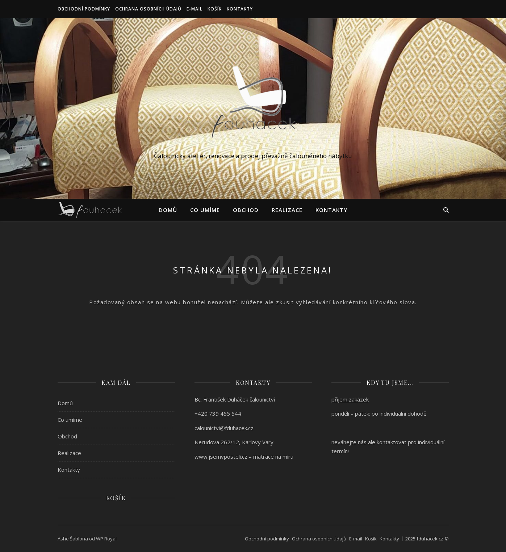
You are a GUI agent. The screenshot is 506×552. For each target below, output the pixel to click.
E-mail (194, 9)
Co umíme (205, 209)
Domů (168, 209)
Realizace (287, 209)
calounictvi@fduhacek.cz (224, 428)
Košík (215, 9)
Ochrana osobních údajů (148, 9)
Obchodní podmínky (84, 9)
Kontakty (240, 9)
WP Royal (106, 538)
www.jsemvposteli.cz (221, 456)
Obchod (246, 209)
